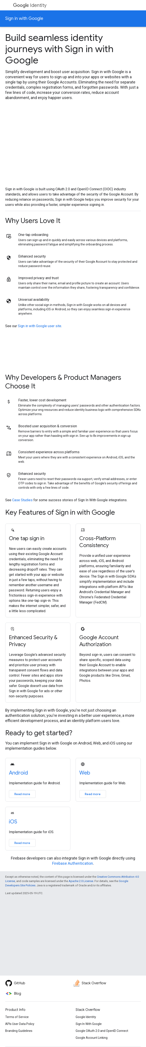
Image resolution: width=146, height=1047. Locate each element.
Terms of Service (17, 1017)
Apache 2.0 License (81, 881)
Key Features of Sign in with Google (60, 512)
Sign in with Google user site (39, 326)
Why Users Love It (32, 220)
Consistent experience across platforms (49, 452)
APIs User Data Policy (19, 1024)
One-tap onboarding (33, 235)
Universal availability (33, 300)
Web (84, 773)
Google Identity (86, 1017)
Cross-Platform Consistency (97, 542)
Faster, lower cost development (42, 400)
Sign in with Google (24, 18)
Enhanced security (32, 256)
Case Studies (22, 500)
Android (18, 773)
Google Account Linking (92, 1037)
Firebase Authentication (72, 863)
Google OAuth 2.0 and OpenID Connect (102, 1031)
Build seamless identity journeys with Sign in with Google (59, 49)
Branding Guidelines (18, 1031)
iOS (13, 821)
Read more (22, 794)
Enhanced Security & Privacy (33, 641)
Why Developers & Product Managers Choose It (63, 381)
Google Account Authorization (99, 641)
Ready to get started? (38, 732)
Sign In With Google (89, 1024)
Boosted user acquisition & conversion (47, 426)
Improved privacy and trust (38, 278)
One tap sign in (26, 538)
